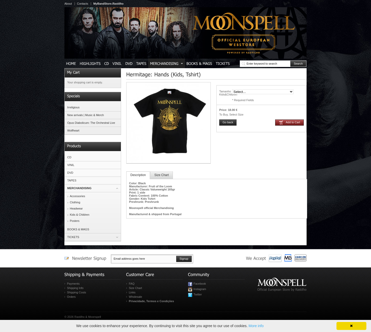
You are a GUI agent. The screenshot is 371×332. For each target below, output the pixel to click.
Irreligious (73, 107)
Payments (73, 283)
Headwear (76, 208)
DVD (70, 172)
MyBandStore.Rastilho (108, 3)
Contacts (82, 3)
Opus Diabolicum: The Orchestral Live (91, 122)
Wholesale (135, 296)
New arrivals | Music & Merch (85, 115)
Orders (71, 296)
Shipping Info (75, 288)
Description (138, 175)
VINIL (70, 165)
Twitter (197, 294)
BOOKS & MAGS (78, 229)
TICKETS (73, 237)
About (68, 3)
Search (298, 63)
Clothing (75, 202)
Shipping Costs (76, 292)
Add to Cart (293, 122)
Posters (74, 220)
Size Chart (161, 175)
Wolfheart (73, 130)
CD (69, 157)
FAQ (131, 283)
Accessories (77, 196)
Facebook (199, 283)
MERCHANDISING (79, 188)
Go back (228, 122)
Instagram (199, 289)
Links (132, 292)
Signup (184, 258)
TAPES (71, 180)
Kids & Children (79, 214)
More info (256, 326)
